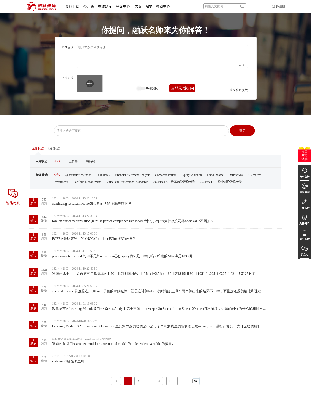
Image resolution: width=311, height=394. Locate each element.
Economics (103, 175)
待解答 (90, 161)
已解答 (73, 161)
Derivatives (236, 175)
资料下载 (72, 6)
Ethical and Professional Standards (127, 181)
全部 (57, 161)
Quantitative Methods (78, 175)
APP (149, 6)
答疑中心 (123, 6)
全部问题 (38, 148)
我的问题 (54, 148)
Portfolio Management (87, 181)
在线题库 (105, 6)
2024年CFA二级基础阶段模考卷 (174, 181)
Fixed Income (215, 175)
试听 (137, 6)
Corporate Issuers (165, 175)
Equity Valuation (191, 175)
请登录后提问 (182, 88)
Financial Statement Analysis (132, 175)
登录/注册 (278, 6)
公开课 (88, 6)
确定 (242, 130)
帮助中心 (163, 6)
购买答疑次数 (239, 90)
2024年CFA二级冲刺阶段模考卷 (221, 181)
